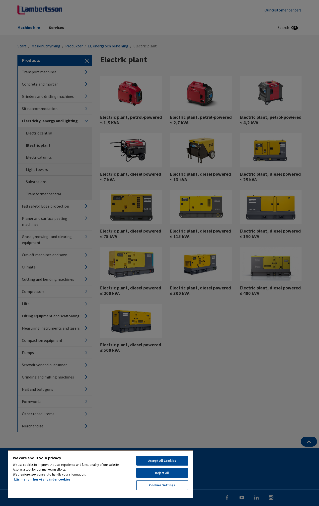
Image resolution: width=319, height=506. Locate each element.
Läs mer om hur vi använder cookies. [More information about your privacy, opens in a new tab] (43, 479)
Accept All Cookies (162, 461)
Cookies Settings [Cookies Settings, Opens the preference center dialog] (162, 485)
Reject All (162, 473)
